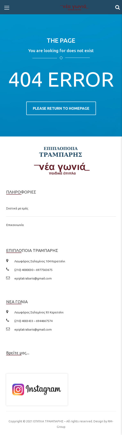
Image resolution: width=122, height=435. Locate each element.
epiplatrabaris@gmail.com (33, 278)
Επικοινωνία (15, 225)
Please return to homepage (61, 108)
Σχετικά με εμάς (17, 208)
